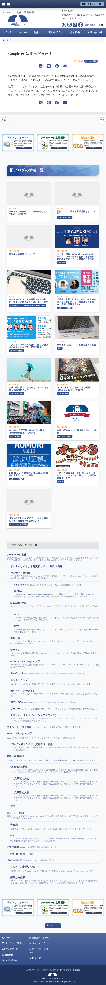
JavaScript (48, 673)
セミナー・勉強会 (54, 575)
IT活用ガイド (55, 32)
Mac (54, 838)
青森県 (51, 826)
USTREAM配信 (54, 769)
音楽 (13, 806)
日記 (33, 860)
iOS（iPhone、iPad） (23, 853)
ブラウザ (54, 708)
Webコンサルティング (42, 735)
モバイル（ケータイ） (54, 693)
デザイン (54, 652)
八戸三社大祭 (56, 796)
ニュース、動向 (91, 61)
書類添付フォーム (94, 25)
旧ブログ (53, 925)
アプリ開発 (32, 847)
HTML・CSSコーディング (54, 664)
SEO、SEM (44, 702)
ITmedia (87, 80)
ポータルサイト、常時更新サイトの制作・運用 (36, 566)
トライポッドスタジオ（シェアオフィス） (54, 718)
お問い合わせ (10, 960)
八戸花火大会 (56, 782)
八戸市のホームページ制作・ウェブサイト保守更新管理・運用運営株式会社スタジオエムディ (53, 974)
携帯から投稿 (54, 880)
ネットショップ (51, 682)
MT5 (56, 629)
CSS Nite (48, 584)
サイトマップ (37, 943)
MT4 (56, 617)
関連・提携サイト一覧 (92, 4)
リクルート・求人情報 (46, 727)
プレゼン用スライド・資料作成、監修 (54, 747)
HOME (7, 32)
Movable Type (54, 606)
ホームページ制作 (29, 32)
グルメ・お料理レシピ (53, 868)
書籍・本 (54, 641)
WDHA (56, 594)
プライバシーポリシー (38, 951)
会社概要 (75, 32)
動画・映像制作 (52, 758)
